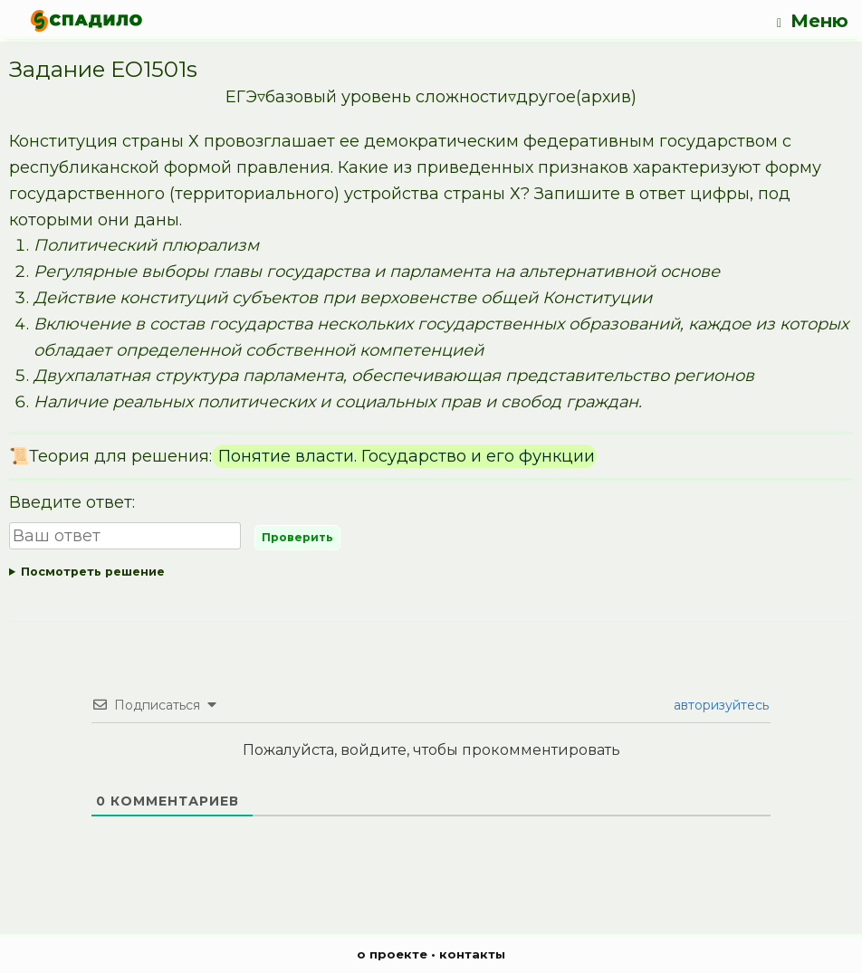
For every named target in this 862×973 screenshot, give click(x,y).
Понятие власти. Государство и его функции (404, 456)
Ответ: (431, 572)
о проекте (392, 954)
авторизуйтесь (719, 705)
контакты (472, 954)
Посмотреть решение (93, 571)
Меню (812, 21)
